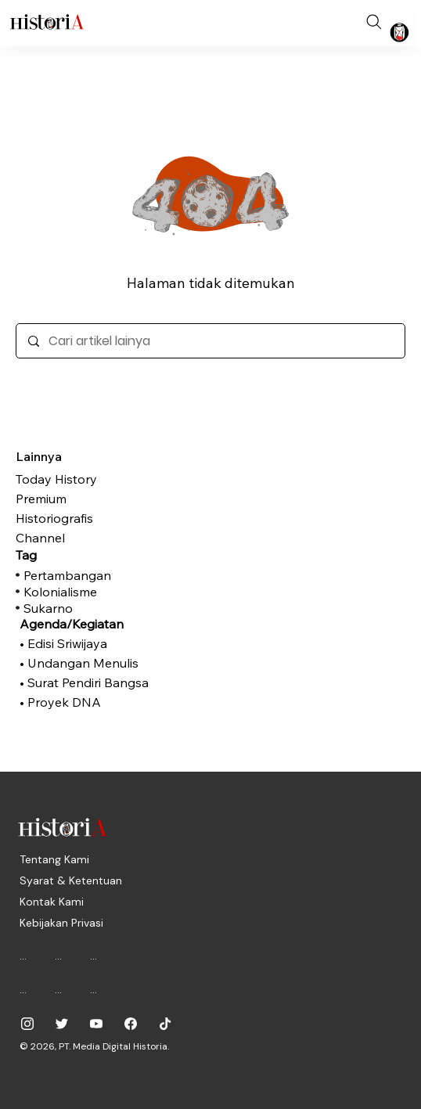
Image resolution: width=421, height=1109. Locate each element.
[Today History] (94, 479)
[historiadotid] (27, 1023)
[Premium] (94, 498)
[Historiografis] (94, 518)
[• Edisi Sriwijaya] (94, 643)
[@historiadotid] (96, 1023)
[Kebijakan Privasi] (61, 922)
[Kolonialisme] (97, 592)
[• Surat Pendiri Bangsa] (94, 682)
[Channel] (94, 537)
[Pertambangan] (97, 575)
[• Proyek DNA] (94, 702)
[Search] (374, 22)
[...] (29, 955)
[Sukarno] (97, 608)
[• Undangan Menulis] (94, 663)
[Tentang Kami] (54, 859)
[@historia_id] (62, 1023)
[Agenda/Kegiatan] (94, 624)
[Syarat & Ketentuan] (71, 880)
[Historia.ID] (47, 21)
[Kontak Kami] (52, 901)
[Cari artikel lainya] (210, 341)
